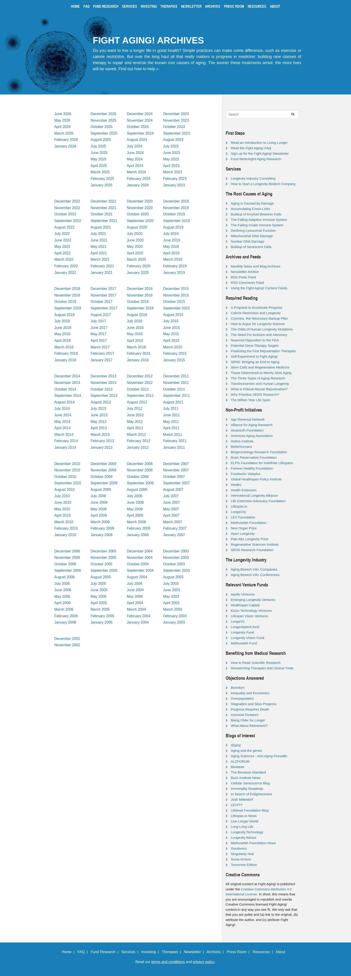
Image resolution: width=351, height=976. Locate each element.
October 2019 (174, 214)
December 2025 (103, 114)
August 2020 (137, 227)
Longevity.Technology (247, 832)
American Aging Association (252, 436)
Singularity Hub (242, 854)
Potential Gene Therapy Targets (255, 345)
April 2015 (171, 340)
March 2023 (172, 172)
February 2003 (175, 616)
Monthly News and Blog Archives (255, 266)
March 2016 (136, 347)
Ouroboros (239, 848)
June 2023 (171, 153)
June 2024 (135, 153)
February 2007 (175, 528)
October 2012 (138, 389)
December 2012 (140, 376)
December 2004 (140, 551)
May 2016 (135, 334)
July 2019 (171, 234)
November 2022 (67, 208)
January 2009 (102, 535)
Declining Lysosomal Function (253, 230)
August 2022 (64, 227)
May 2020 (135, 246)
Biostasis (237, 767)
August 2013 (101, 402)
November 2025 (103, 120)
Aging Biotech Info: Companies (254, 569)
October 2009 (102, 477)
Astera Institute (242, 441)
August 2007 (173, 490)
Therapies (168, 6)
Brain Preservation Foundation (254, 457)
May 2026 (62, 120)
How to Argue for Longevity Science (258, 324)
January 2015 (174, 360)
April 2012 (135, 428)
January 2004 (138, 622)
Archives (212, 6)
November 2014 (67, 383)
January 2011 (174, 447)
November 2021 (103, 208)
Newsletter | (195, 952)
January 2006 (65, 622)
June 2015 (171, 328)
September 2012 (140, 396)
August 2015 (173, 315)
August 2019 (173, 227)
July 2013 (98, 408)
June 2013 (99, 415)
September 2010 (67, 483)
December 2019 (176, 201)
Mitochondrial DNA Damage (252, 236)
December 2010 (67, 464)
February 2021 (102, 266)
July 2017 (98, 321)
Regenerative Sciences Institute (255, 544)
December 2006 (67, 551)
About (275, 6)
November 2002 (67, 645)
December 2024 (140, 114)
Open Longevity (243, 533)
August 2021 (101, 227)
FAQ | (83, 952)
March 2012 (136, 434)
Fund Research (105, 6)
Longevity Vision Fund (247, 638)
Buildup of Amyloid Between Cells (256, 214)
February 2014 (66, 441)
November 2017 (103, 295)
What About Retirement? (249, 726)
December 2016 (140, 289)
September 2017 (104, 308)
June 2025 (99, 153)
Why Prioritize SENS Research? (255, 394)
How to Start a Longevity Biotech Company (263, 184)
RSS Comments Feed (247, 282)
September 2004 (140, 570)
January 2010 (65, 535)
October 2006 (65, 564)
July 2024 (135, 146)
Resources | (264, 952)
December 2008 (140, 464)
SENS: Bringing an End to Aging (255, 362)
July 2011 (171, 408)
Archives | (216, 952)
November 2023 (176, 120)
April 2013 (99, 428)
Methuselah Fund (244, 643)
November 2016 (140, 295)
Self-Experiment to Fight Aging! (254, 356)
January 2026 (65, 146)
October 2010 (65, 477)
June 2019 (171, 240)
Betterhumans (241, 446)
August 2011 (173, 402)
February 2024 (138, 179)
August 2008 (137, 490)
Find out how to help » (139, 69)
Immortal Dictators (245, 715)
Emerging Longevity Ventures (253, 600)
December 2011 (176, 376)
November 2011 (176, 383)
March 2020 (136, 259)
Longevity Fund (242, 632)
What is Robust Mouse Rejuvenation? (259, 389)
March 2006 (64, 609)
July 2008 (135, 496)
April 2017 (99, 340)
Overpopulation (242, 698)
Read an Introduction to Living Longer (259, 143)
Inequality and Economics (250, 693)
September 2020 (140, 221)
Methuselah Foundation (248, 523)
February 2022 (66, 266)
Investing (149, 6)
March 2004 (136, 609)
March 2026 (64, 133)
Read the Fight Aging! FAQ (251, 148)
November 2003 (176, 557)
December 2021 (103, 201)
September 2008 (140, 483)
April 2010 (62, 515)
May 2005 (99, 596)
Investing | (151, 952)
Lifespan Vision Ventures (249, 616)
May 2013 (99, 422)
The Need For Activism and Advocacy (259, 335)
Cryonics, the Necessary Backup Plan (259, 318)
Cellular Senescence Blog (250, 783)
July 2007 (171, 496)
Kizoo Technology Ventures (251, 610)
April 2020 (135, 253)
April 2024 (135, 166)
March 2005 (100, 609)
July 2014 (62, 408)
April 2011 (171, 428)
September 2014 (67, 396)
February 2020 (138, 266)
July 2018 (62, 321)
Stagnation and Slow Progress (254, 704)
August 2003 (173, 577)
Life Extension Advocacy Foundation (258, 501)
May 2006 (62, 596)
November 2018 (67, 295)
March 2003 (172, 609)
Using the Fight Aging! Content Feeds (259, 288)
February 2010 (66, 528)
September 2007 (176, 483)
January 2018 (65, 360)
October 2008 (138, 477)
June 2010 (62, 502)
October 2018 (65, 302)
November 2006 (67, 557)
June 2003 (171, 590)
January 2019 (174, 273)
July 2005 (98, 584)
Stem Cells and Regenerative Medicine (260, 367)
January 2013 (102, 447)
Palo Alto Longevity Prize (250, 539)
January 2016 (138, 360)
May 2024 (135, 159)
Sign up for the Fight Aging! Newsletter (260, 153)
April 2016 (135, 340)
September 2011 (176, 396)
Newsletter (191, 6)
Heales (236, 485)
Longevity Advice (244, 837)
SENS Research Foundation (252, 550)
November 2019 (176, 208)
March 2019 (172, 259)
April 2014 (62, 428)
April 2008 (135, 515)
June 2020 (135, 240)
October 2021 (102, 214)
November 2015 (176, 295)
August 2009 (101, 490)
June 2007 (171, 502)
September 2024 (140, 133)
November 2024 (140, 120)
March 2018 (64, 347)
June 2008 (135, 502)
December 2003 (176, 551)
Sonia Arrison (241, 859)
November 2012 (140, 383)
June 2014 (62, 415)
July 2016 (135, 321)
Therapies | (172, 952)
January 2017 (102, 360)
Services (129, 6)
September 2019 (176, 221)
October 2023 (174, 127)
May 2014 (62, 422)
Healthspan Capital (245, 605)
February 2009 (102, 528)
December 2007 (176, 464)
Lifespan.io (239, 506)
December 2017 (103, 289)
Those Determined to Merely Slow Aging (261, 373)
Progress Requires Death (250, 709)
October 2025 (102, 127)
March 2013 (100, 434)
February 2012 (138, 441)
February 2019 (175, 266)
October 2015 (174, 302)
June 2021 (99, 240)
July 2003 (171, 584)
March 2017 (100, 347)
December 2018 (67, 289)
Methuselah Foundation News (253, 843)
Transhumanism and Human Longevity (260, 384)
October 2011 (174, 389)
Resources (257, 6)
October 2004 (138, 564)
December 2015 (176, 289)
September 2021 (104, 221)
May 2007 (171, 509)
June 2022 (62, 240)
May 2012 (135, 422)
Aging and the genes (246, 750)
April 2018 (62, 340)
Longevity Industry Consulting (253, 178)
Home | (69, 952)
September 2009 (104, 483)
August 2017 (101, 315)
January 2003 (174, 622)
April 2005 (99, 603)
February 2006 (66, 616)
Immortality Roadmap (247, 788)
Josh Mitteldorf (242, 799)
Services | (130, 952)
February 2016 (138, 353)
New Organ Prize (244, 528)
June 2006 (62, 590)
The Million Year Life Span (250, 400)
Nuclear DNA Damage (247, 241)
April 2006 (62, 603)
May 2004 (135, 596)
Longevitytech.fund (245, 627)
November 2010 (67, 470)
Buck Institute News (246, 778)
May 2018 (62, 334)
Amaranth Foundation (247, 430)
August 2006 (64, 577)
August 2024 (137, 140)
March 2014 (64, 434)
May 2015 (171, 334)
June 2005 (99, 590)
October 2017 (102, 302)
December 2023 (176, 114)
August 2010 (64, 490)
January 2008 (138, 535)
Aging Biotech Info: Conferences (255, 575)
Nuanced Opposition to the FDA (255, 340)
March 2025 (100, 172)
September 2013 (104, 396)
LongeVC (238, 621)
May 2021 (99, 246)
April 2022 (62, 253)
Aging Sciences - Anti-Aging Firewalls (259, 756)
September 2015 (176, 308)
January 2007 (174, 535)
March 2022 (64, 259)
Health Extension (244, 490)
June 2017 (99, 328)
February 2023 (175, 179)
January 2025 (102, 185)
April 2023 (171, 166)
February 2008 (138, 528)
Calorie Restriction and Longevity (256, 313)
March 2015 (172, 347)
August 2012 (137, 402)
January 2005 (102, 622)
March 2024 (136, 172)
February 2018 (66, 353)
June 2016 (135, 328)
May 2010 (62, 509)
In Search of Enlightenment (251, 794)
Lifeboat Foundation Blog (250, 810)
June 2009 (99, 502)
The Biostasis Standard (248, 772)
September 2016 (140, 308)
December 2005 (103, 551)
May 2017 (99, 334)
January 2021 (102, 273)
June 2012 (135, 415)
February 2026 (66, 140)
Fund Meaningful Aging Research (256, 159)
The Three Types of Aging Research (258, 378)
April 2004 (135, 603)
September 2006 (67, 570)
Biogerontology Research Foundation (259, 452)
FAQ (86, 6)
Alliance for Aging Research (252, 425)
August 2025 (101, 140)
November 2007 (176, 470)
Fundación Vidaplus (246, 474)
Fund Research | (105, 952)
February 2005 (102, 616)
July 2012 (135, 408)
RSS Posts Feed (243, 277)
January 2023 (174, 185)
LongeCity (238, 512)
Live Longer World (244, 821)
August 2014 (64, 402)
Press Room (234, 6)
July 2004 (135, 584)
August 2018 (64, 315)
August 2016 (137, 315)
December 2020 (140, 201)
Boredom (238, 687)
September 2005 (104, 570)
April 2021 (99, 253)
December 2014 (67, 376)
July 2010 (62, 496)
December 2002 (67, 639)
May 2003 (171, 596)
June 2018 (62, 328)
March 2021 (100, 259)
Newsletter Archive (245, 272)
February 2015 (175, 353)
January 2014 (65, 447)
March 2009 (100, 522)
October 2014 (65, 389)
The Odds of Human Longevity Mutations (262, 329)
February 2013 (102, 441)
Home (75, 6)
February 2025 (102, 179)
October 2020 (138, 214)
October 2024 (138, 127)
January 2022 (65, 273)
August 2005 (101, 577)
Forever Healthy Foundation (252, 468)
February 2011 (175, 441)
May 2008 (135, 509)
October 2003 (174, 564)
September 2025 (104, 133)
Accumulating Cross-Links (250, 209)
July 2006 (62, 584)
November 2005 (103, 557)
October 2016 (138, 302)
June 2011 (171, 415)
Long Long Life (242, 827)
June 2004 (135, 590)
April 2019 (171, 253)
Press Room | (239, 952)
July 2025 (98, 146)
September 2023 (176, 133)
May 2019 (171, 246)
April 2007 (171, 515)
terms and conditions (168, 962)
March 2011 (172, 434)
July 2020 (135, 234)
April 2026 (62, 127)
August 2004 (137, 577)
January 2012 (138, 447)
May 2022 (62, 246)
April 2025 (99, 166)
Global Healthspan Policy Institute (256, 479)
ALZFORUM (240, 761)
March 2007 (172, 522)
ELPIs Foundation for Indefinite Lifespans (262, 463)
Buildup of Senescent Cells (251, 247)
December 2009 (103, 464)
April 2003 (171, 603)
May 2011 (171, 422)
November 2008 (140, 470)
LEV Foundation (243, 517)
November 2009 (103, 470)
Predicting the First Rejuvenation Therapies (263, 351)
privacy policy (204, 962)
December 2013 (103, 376)
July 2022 (62, 234)
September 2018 (67, 308)
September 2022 (67, 221)
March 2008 (136, 522)
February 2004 (138, 616)
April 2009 (99, 515)
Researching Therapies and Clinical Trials (262, 668)
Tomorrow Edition (244, 865)
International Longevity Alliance (254, 495)
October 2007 (174, 477)
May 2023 (171, 159)
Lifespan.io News (244, 816)
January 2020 (138, 273)
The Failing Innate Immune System (257, 225)
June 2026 (62, 114)
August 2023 (173, 140)
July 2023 (171, 146)
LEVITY (237, 805)
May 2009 (99, 509)
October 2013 (102, 389)
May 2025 (99, 159)
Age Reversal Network (248, 419)
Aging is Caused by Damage (252, 203)
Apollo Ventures (243, 594)
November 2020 (140, 208)
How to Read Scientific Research (256, 663)
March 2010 (64, 522)
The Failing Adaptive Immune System (259, 220)
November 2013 (103, 383)
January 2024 (138, 185)
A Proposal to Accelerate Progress (257, 307)
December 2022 (67, 201)
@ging (236, 745)
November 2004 (140, 557)
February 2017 (102, 353)
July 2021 (98, 234)
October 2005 (102, 564)
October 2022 (65, 214)
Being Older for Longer (248, 720)
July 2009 (98, 496)
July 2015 (171, 321)
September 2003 (176, 570)
